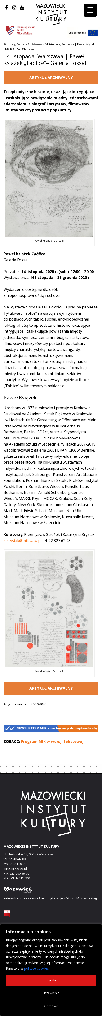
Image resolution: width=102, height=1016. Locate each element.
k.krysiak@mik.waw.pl (22, 540)
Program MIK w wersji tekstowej (52, 741)
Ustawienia (51, 993)
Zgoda (51, 980)
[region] (51, 970)
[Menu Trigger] (90, 10)
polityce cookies (36, 968)
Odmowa (51, 1005)
